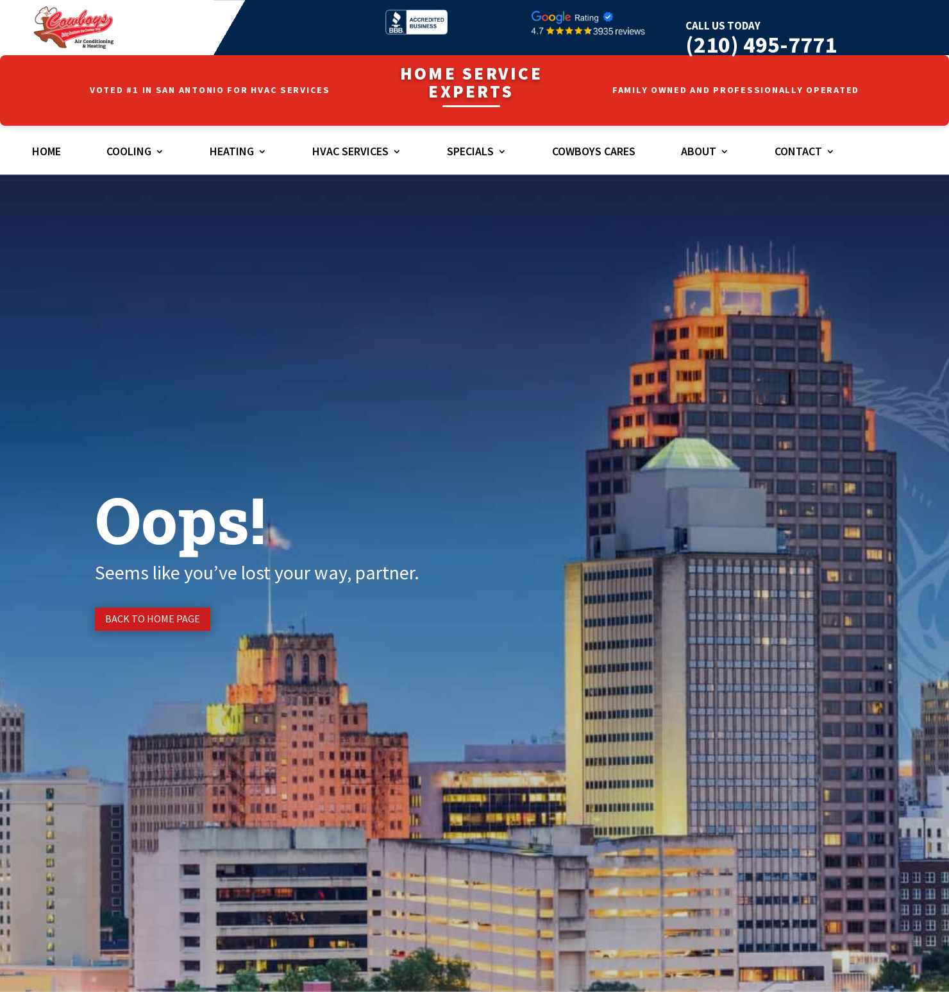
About (698, 152)
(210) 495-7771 (761, 44)
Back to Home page (152, 618)
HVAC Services (350, 152)
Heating (232, 152)
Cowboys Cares (593, 152)
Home (46, 152)
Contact (798, 152)
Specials (470, 152)
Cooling (128, 152)
